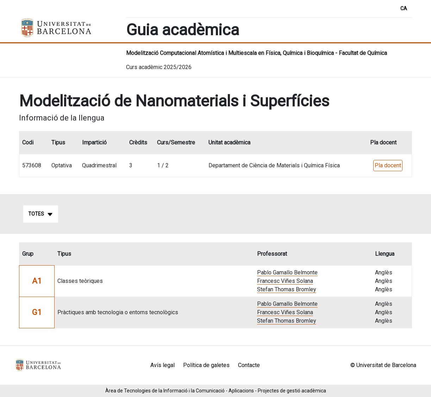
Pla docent (388, 165)
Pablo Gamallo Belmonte (287, 272)
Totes (40, 214)
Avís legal (162, 365)
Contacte (249, 365)
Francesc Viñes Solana (285, 281)
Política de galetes (206, 365)
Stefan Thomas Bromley (286, 289)
